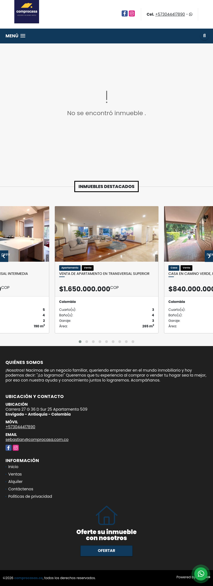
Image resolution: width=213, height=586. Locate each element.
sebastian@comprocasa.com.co (37, 439)
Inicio (13, 466)
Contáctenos (20, 489)
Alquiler (15, 481)
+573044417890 (170, 14)
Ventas (15, 474)
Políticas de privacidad (30, 496)
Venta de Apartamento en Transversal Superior (104, 274)
